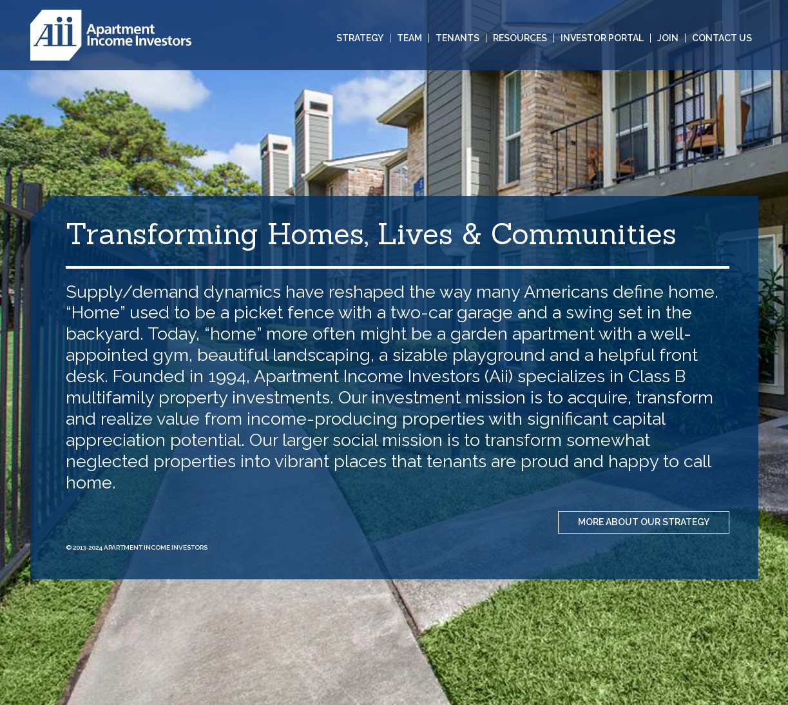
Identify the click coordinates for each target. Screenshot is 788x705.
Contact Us (722, 38)
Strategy (359, 38)
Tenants (457, 38)
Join (667, 38)
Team (409, 38)
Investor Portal (602, 38)
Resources (520, 38)
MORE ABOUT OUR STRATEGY (643, 522)
